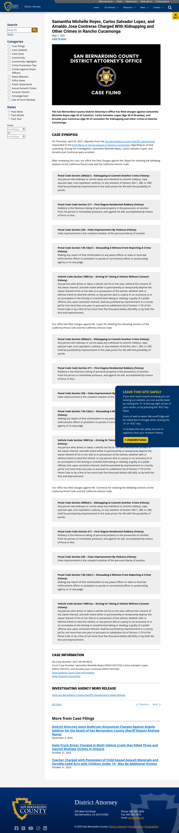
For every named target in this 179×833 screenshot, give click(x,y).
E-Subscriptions (162, 2)
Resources (127, 7)
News (142, 7)
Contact (156, 7)
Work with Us (146, 2)
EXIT (176, 16)
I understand (136, 440)
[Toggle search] (170, 8)
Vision (119, 2)
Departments (131, 2)
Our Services (109, 7)
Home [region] (96, 7)
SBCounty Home (106, 2)
